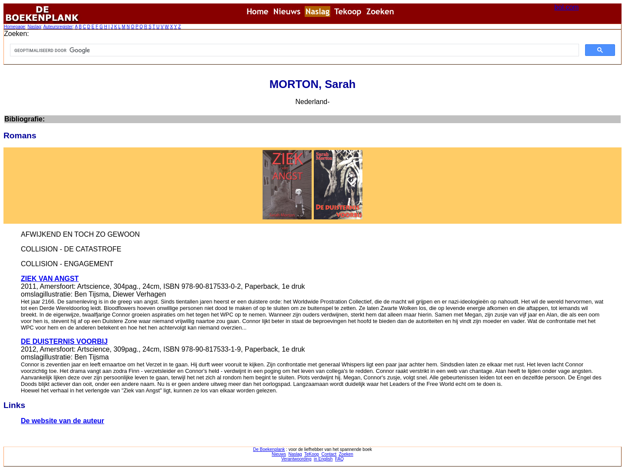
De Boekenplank (269, 449)
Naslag (34, 26)
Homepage (14, 26)
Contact (328, 454)
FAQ (339, 459)
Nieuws (279, 454)
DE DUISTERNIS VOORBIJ (64, 341)
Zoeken (346, 454)
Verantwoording (296, 459)
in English (323, 459)
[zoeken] (293, 50)
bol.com (566, 7)
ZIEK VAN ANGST (50, 278)
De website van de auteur (62, 420)
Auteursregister (58, 26)
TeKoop (311, 454)
